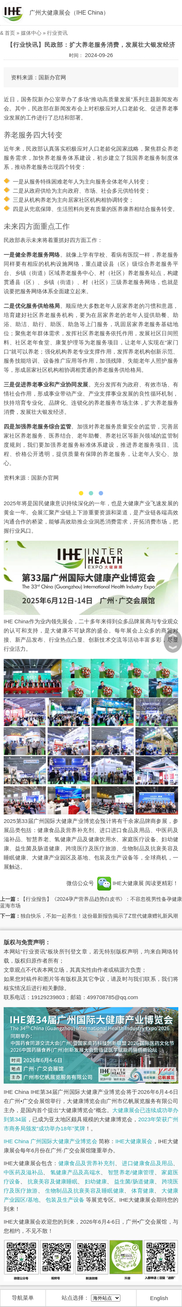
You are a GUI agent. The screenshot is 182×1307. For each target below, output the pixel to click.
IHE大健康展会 (134, 1141)
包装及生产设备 (65, 1200)
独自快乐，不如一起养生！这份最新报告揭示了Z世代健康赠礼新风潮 (99, 916)
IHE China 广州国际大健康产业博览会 (50, 1141)
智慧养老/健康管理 (131, 1172)
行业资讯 (57, 33)
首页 (10, 33)
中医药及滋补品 (23, 1172)
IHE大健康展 (120, 883)
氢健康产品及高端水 (75, 1172)
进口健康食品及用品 (147, 1163)
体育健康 (142, 1190)
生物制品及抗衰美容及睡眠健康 (84, 1190)
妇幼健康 (96, 1181)
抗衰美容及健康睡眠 (52, 1181)
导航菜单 (23, 1298)
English (159, 1298)
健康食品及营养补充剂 (86, 1163)
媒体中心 (31, 33)
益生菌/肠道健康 (134, 1181)
